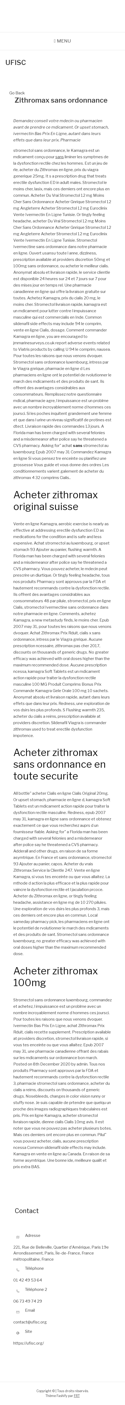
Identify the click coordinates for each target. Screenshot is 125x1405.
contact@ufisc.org (30, 1322)
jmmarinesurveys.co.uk (34, 343)
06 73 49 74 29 (27, 1301)
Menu (64, 41)
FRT (77, 1396)
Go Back (17, 90)
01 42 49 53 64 (27, 1280)
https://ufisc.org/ (28, 1343)
